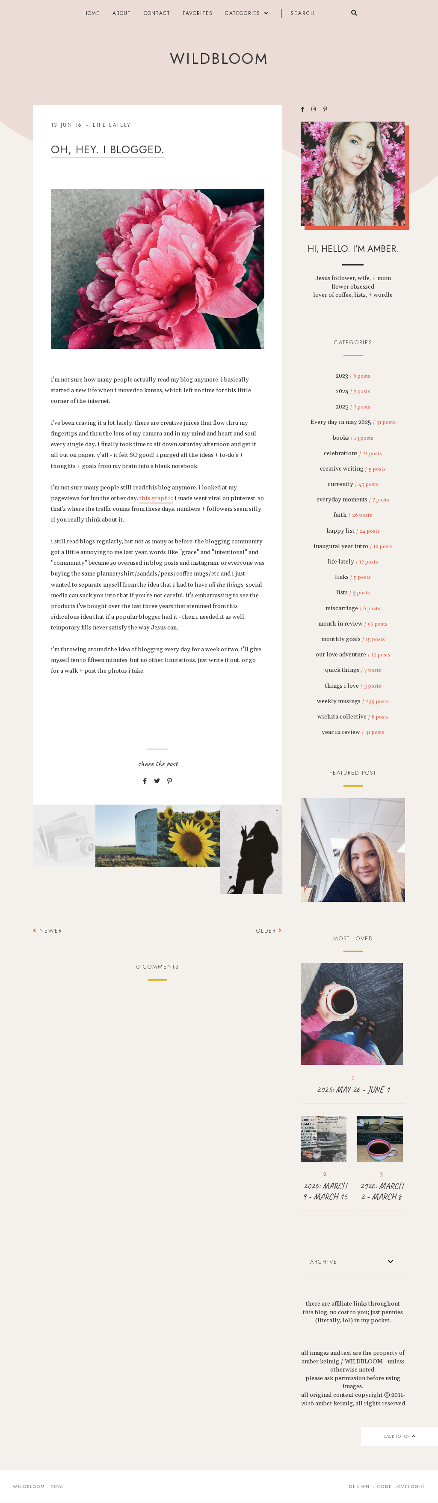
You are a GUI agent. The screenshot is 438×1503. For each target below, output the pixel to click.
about (121, 13)
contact (157, 13)
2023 (353, 376)
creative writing (353, 469)
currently (353, 484)
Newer (47, 931)
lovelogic (409, 1486)
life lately (112, 125)
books (353, 438)
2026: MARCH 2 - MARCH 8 (381, 1191)
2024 (353, 391)
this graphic (156, 498)
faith (353, 515)
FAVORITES (198, 13)
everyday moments (353, 500)
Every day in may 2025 (353, 422)
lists (353, 592)
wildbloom (219, 58)
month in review (353, 624)
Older (269, 931)
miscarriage (353, 608)
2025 (353, 407)
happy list (353, 531)
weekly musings (353, 701)
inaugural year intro (353, 546)
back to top (399, 1436)
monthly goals (353, 639)
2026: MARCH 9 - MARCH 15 (324, 1191)
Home (91, 13)
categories (242, 13)
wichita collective (353, 717)
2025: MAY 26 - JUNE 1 (353, 1089)
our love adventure (353, 655)
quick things (353, 670)
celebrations (353, 453)
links (353, 577)
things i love (353, 686)
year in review (353, 732)
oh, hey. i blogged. (108, 149)
